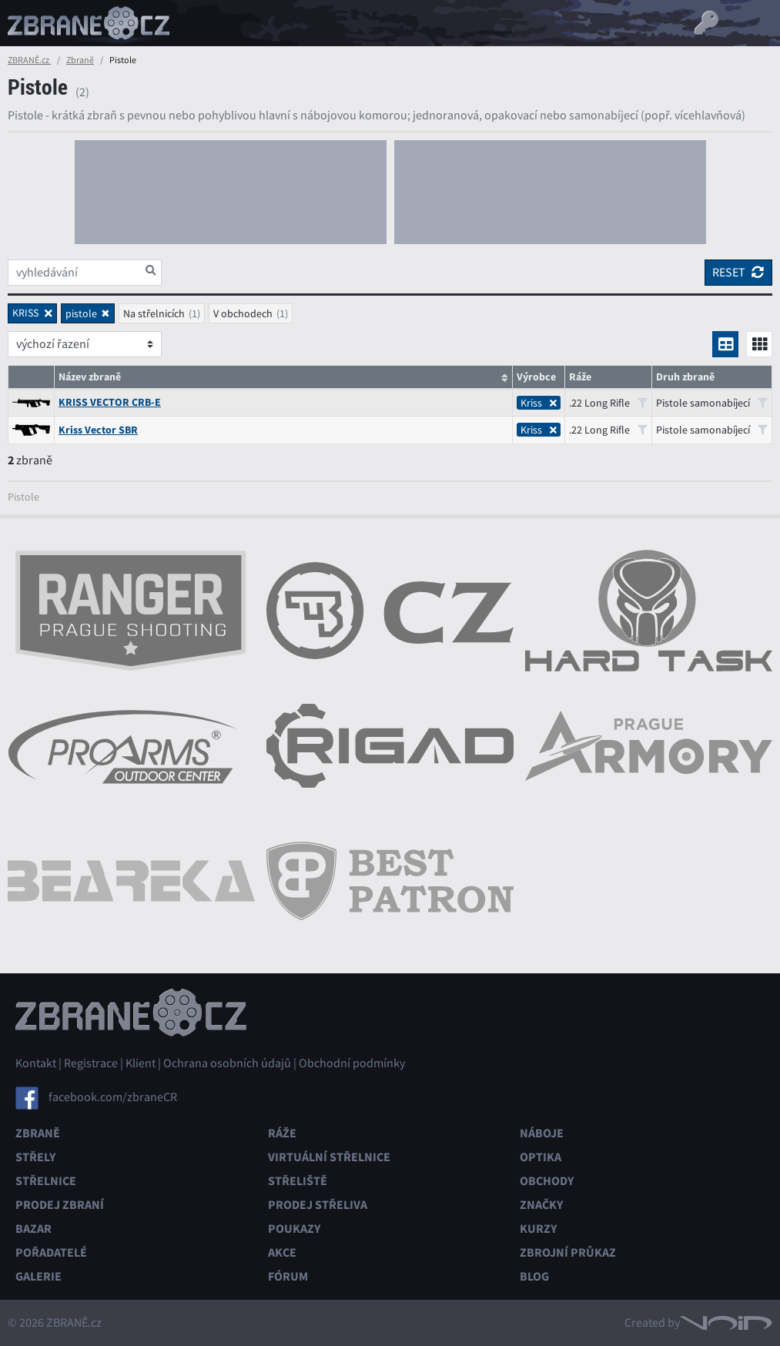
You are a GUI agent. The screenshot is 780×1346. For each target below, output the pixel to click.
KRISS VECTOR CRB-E (110, 402)
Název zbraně (90, 377)
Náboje (542, 1133)
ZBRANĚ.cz (29, 60)
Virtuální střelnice (329, 1157)
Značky (541, 1205)
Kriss (539, 403)
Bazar (33, 1228)
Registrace (91, 1063)
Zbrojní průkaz (568, 1252)
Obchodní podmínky (352, 1063)
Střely (35, 1157)
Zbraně (80, 60)
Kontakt (35, 1063)
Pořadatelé (51, 1252)
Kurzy (538, 1228)
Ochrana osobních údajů (227, 1063)
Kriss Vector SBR (98, 430)
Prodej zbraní (59, 1205)
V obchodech (243, 313)
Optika (540, 1157)
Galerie (38, 1276)
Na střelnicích (154, 313)
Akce (282, 1252)
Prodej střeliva (317, 1205)
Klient (141, 1063)
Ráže (282, 1133)
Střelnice (45, 1181)
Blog (534, 1276)
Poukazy (294, 1228)
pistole (81, 313)
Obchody (547, 1181)
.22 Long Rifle (608, 403)
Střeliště (297, 1181)
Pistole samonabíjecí (712, 403)
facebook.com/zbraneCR (113, 1097)
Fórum (288, 1276)
